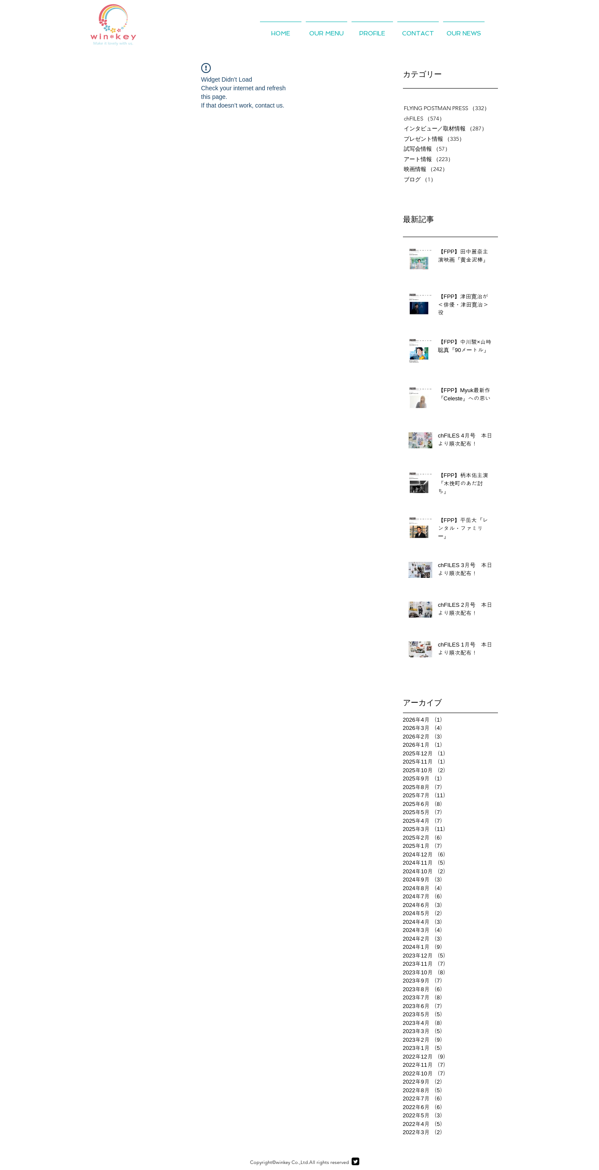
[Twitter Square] (355, 1161)
